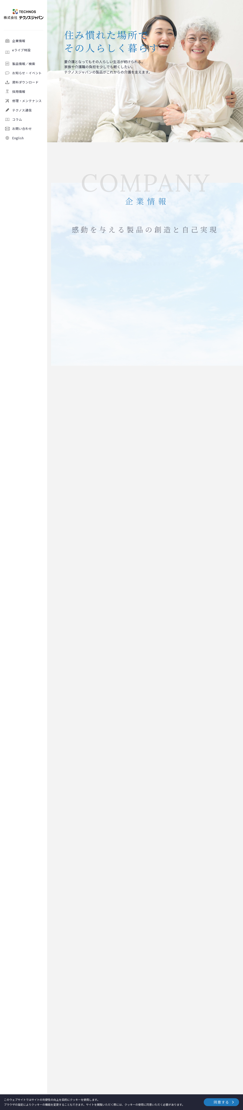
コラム (17, 119)
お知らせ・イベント (27, 73)
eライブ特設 (28, 52)
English (18, 138)
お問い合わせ (22, 128)
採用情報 (18, 91)
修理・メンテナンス (27, 100)
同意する (221, 1102)
